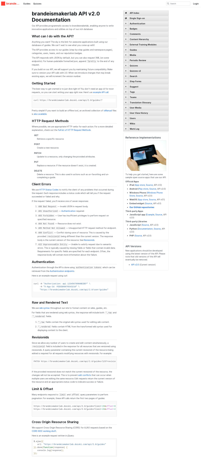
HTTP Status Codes (48, 189)
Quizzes (37, 3)
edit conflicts (84, 375)
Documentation (145, 228)
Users (133, 118)
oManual (108, 110)
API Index (132, 13)
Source (149, 185)
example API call (100, 92)
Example (150, 214)
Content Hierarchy (139, 39)
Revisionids (89, 240)
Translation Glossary (140, 102)
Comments (135, 34)
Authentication (137, 23)
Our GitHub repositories (141, 207)
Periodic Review (138, 60)
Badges (133, 28)
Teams (133, 97)
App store (140, 185)
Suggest (134, 86)
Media (133, 55)
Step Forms (135, 81)
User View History (139, 113)
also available (40, 114)
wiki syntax (44, 308)
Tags (132, 92)
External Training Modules (143, 44)
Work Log (134, 129)
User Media (135, 107)
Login (196, 3)
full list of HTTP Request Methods (74, 130)
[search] (168, 3)
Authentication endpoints (62, 271)
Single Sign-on (135, 18)
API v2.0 (135, 264)
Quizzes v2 (135, 71)
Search (133, 76)
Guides (26, 3)
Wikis (132, 123)
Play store (143, 189)
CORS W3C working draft (44, 431)
